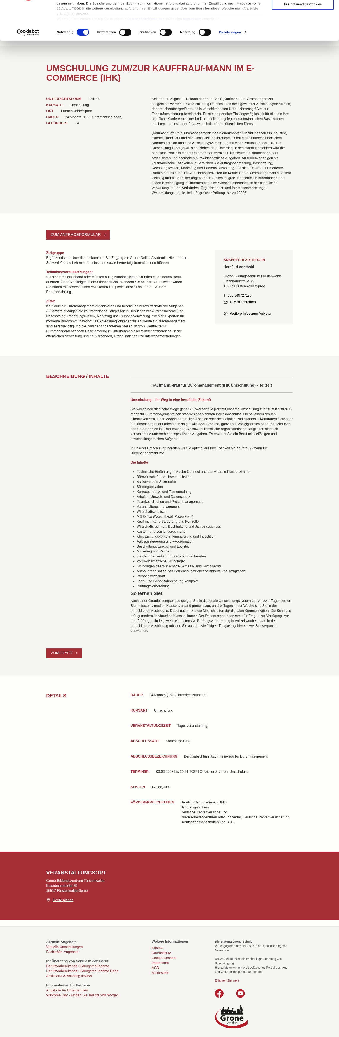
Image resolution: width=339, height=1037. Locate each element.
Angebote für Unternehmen (67, 990)
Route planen (63, 900)
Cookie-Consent (164, 958)
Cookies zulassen (303, 11)
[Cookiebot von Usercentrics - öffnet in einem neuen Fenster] (28, 65)
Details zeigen (230, 65)
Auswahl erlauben (303, 24)
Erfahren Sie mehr (227, 980)
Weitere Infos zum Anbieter (251, 313)
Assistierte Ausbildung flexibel (69, 976)
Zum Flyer (62, 653)
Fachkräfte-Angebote (62, 952)
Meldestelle (160, 973)
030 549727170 (240, 295)
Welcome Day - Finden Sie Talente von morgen (82, 995)
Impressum (192, 52)
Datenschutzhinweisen (146, 52)
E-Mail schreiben (243, 302)
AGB (155, 968)
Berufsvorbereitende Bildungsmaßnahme (77, 966)
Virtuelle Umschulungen (64, 947)
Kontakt (157, 948)
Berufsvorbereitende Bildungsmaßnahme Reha (82, 971)
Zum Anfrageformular (76, 234)
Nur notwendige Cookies (303, 37)
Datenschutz (161, 953)
